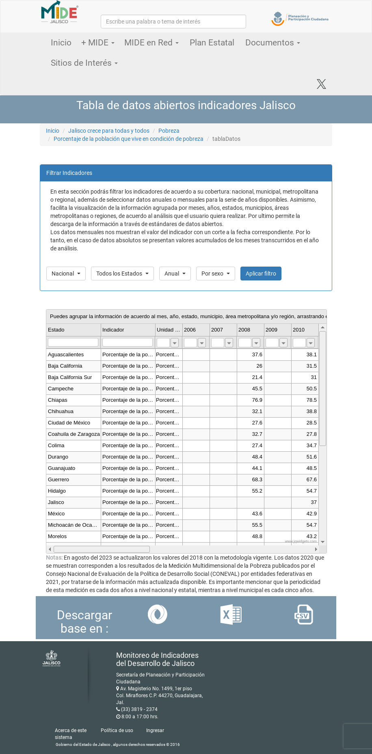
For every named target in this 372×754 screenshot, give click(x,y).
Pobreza (169, 130)
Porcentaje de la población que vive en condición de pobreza (128, 139)
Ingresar (155, 730)
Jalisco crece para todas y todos (108, 130)
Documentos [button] (272, 42)
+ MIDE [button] (98, 42)
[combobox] (175, 342)
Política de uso (117, 730)
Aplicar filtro (261, 273)
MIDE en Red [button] (151, 42)
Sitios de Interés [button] (84, 63)
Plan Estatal (212, 42)
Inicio (61, 42)
